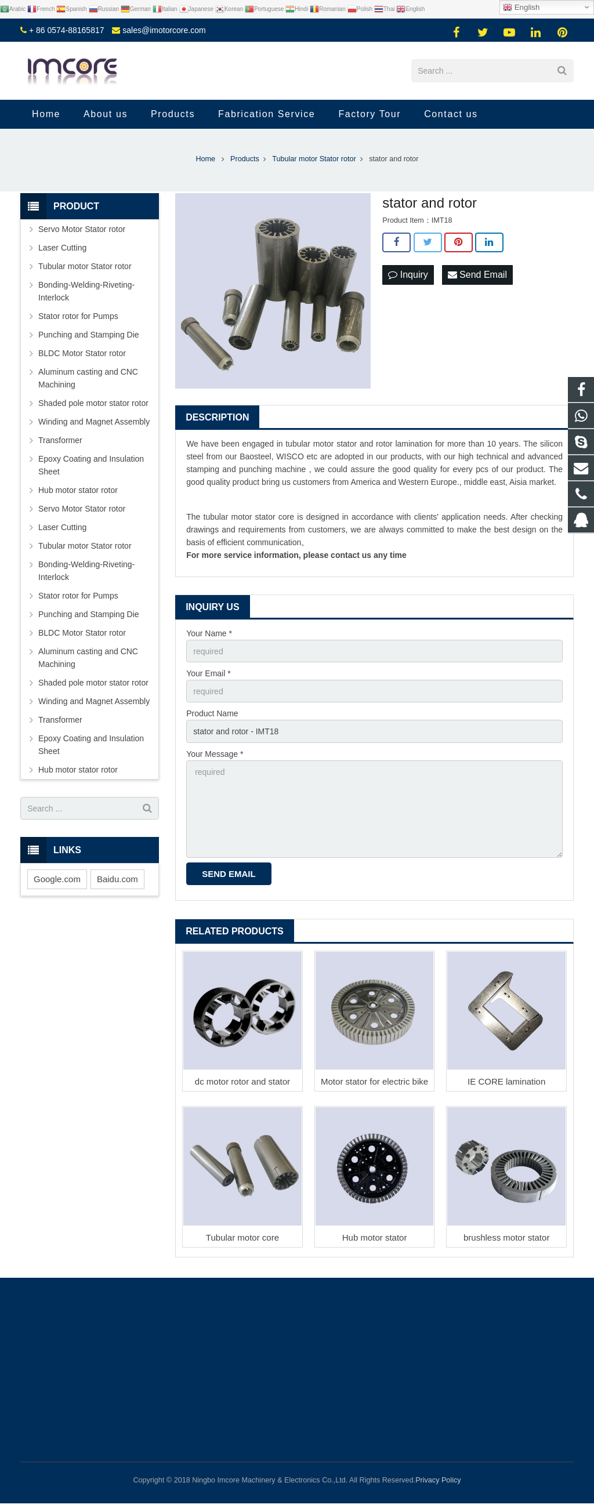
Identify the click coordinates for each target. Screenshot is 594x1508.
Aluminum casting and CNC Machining (88, 378)
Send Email (477, 275)
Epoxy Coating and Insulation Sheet (91, 465)
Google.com (57, 879)
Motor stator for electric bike (374, 1081)
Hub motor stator (374, 1237)
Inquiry (408, 275)
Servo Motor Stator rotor (81, 229)
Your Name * (209, 633)
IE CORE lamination (506, 1081)
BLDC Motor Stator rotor (82, 353)
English (521, 7)
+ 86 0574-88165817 (66, 30)
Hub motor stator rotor (78, 490)
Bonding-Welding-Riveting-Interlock (86, 291)
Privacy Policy (438, 1480)
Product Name (212, 713)
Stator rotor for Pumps (78, 316)
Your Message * (214, 754)
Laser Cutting (62, 247)
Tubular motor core (242, 1237)
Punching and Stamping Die (88, 334)
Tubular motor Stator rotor (85, 266)
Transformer (60, 440)
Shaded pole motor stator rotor (93, 403)
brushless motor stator (506, 1237)
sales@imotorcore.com (163, 30)
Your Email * (208, 673)
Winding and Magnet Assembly (94, 421)
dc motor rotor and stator (242, 1081)
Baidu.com (117, 879)
